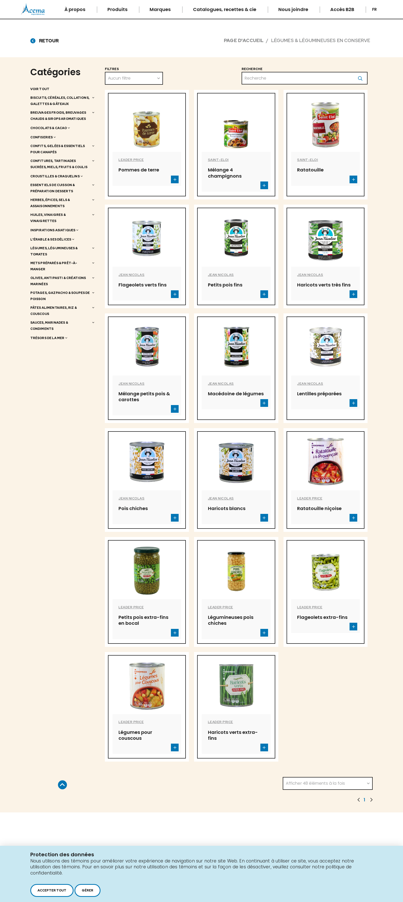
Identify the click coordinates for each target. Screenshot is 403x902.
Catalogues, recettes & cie (225, 9)
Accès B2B (342, 9)
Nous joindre (293, 9)
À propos (75, 9)
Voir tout (40, 89)
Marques (161, 9)
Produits (118, 9)
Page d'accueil (243, 40)
